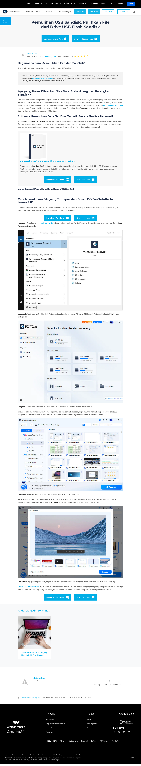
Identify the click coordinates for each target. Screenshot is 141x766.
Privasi (26, 757)
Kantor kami (50, 734)
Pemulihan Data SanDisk (113, 105)
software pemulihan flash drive (42, 78)
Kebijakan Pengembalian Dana (69, 757)
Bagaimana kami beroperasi (55, 726)
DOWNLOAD (79, 11)
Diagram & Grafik (60, 4)
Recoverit (84, 743)
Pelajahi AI (97, 4)
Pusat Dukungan (64, 12)
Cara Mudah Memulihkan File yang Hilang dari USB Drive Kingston (33, 655)
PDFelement (104, 743)
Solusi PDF (75, 4)
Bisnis (105, 4)
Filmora (62, 743)
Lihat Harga (107, 11)
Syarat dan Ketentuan (11, 757)
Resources (25, 700)
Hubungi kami (92, 726)
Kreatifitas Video (42, 4)
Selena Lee (32, 53)
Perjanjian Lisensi (48, 757)
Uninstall (86, 757)
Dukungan (119, 4)
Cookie (36, 757)
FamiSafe (115, 743)
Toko (112, 4)
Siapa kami (50, 722)
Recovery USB (50, 57)
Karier (89, 730)
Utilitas (87, 4)
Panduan (28, 12)
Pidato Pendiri (51, 730)
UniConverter (73, 743)
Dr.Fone (93, 743)
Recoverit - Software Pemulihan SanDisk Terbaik (47, 161)
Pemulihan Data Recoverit (28, 587)
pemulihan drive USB (47, 223)
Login (131, 4)
